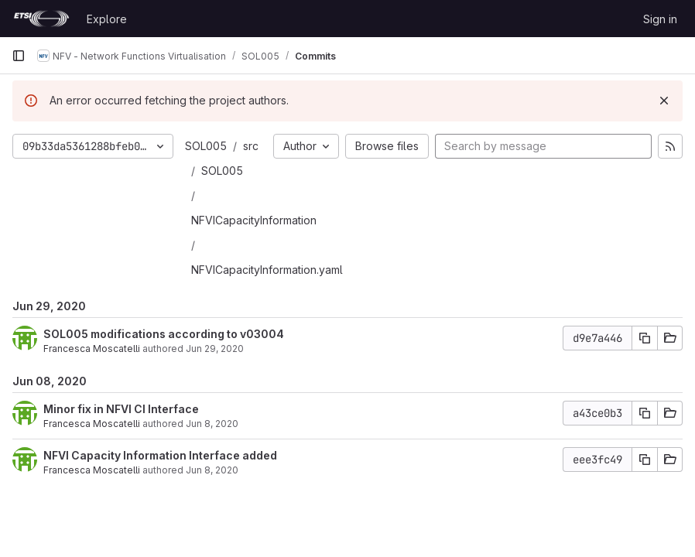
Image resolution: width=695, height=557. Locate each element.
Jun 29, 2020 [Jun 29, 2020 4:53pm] (215, 348)
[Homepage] (41, 18)
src (250, 145)
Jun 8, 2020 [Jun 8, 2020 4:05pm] (212, 423)
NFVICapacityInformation (254, 220)
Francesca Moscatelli (91, 348)
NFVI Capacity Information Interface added (160, 455)
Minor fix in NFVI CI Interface (121, 408)
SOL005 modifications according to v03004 (163, 333)
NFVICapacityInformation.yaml (267, 269)
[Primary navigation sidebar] (18, 55)
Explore (107, 19)
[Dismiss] (664, 100)
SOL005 (206, 145)
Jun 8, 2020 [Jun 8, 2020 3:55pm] (212, 470)
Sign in (660, 19)
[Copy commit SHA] (644, 338)
